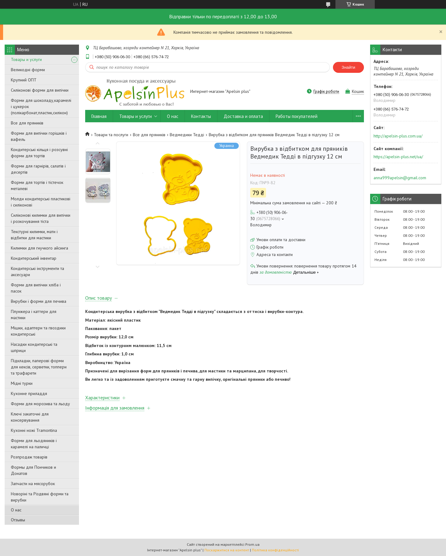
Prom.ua (252, 544)
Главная (99, 116)
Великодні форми (28, 69)
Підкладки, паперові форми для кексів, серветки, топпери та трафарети (39, 367)
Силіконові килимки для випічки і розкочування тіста (40, 218)
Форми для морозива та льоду (40, 403)
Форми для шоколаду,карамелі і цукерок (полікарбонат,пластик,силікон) (41, 106)
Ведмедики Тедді (187, 134)
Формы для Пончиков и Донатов (33, 470)
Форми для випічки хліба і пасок (36, 288)
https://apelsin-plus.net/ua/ (398, 156)
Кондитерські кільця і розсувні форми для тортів (39, 153)
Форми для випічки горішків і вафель (39, 136)
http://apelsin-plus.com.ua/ (398, 136)
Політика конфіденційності (275, 550)
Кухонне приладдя (29, 393)
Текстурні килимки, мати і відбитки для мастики (34, 235)
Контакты (201, 116)
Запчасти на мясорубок (33, 483)
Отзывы (18, 520)
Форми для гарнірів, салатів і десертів (38, 169)
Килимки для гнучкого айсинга (39, 248)
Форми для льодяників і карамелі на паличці (34, 444)
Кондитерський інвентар (33, 258)
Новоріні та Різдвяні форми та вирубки (39, 497)
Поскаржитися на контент (226, 550)
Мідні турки (22, 383)
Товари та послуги (111, 134)
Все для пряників (27, 123)
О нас (16, 510)
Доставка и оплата (243, 116)
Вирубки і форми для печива (38, 301)
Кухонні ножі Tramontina (34, 430)
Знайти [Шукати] (348, 67)
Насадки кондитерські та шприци (34, 347)
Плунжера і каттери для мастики (33, 314)
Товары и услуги (26, 59)
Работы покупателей (296, 116)
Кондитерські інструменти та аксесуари (37, 271)
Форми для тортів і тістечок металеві (37, 185)
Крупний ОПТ (24, 80)
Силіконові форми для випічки (39, 90)
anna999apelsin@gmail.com (400, 177)
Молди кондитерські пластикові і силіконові (40, 202)
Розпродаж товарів (29, 457)
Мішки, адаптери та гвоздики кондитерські (38, 331)
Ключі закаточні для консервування (30, 417)
